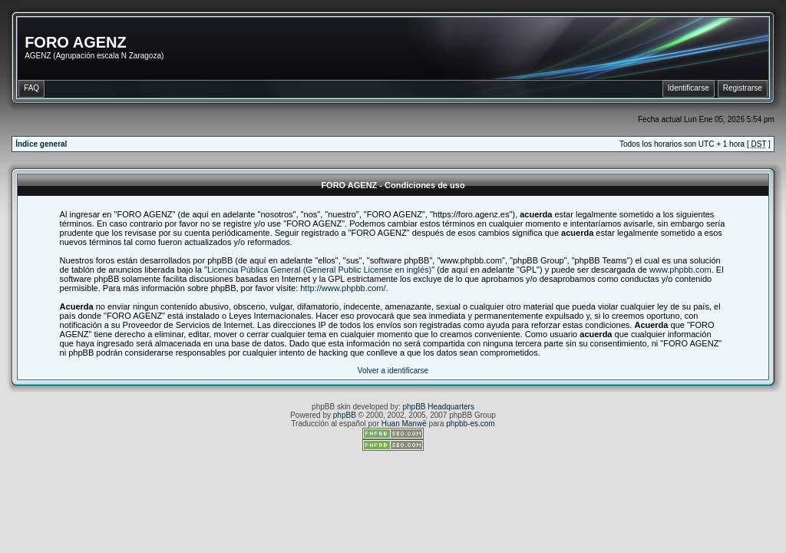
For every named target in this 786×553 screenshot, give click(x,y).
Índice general (41, 144)
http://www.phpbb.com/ (342, 288)
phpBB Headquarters (438, 406)
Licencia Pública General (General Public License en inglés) (319, 269)
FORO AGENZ (76, 42)
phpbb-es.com (470, 423)
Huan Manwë (404, 423)
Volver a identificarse (393, 370)
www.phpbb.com (680, 269)
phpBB (344, 415)
